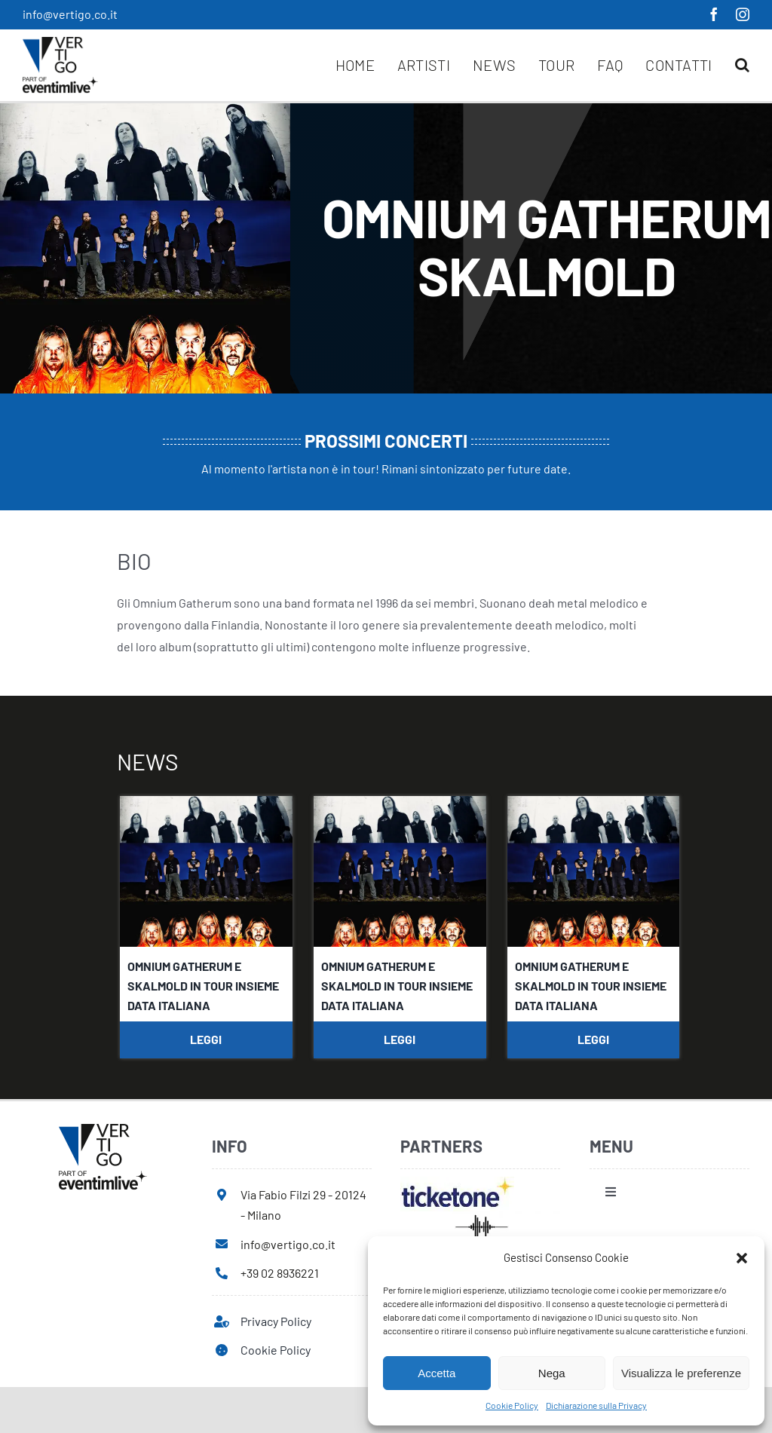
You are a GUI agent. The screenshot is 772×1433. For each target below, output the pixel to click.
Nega (551, 1373)
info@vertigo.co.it (70, 14)
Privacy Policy (275, 1321)
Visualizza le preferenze (681, 1373)
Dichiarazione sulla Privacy (596, 1405)
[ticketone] (457, 1182)
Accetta (436, 1373)
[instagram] (742, 14)
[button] (741, 1258)
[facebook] (714, 14)
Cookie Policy (512, 1405)
